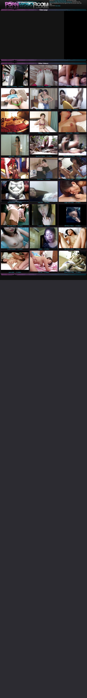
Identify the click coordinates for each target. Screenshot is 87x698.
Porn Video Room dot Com (60, 0)
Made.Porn (69, 1)
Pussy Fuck (57, 5)
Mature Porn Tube (53, 1)
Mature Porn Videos (62, 1)
